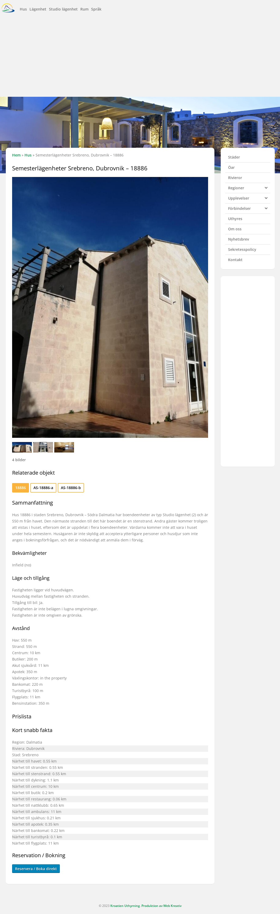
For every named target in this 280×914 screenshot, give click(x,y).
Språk (96, 9)
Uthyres (235, 218)
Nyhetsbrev (238, 239)
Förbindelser (249, 208)
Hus (23, 9)
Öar (231, 167)
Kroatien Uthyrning (125, 905)
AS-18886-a (43, 487)
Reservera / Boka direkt (36, 868)
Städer (234, 157)
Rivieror (235, 177)
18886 (20, 487)
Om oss (235, 228)
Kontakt (235, 259)
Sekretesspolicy (242, 249)
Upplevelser (249, 197)
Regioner (249, 187)
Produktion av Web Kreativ (161, 905)
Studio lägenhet (63, 9)
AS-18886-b (71, 487)
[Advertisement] (140, 56)
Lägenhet (38, 9)
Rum (84, 9)
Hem (16, 155)
